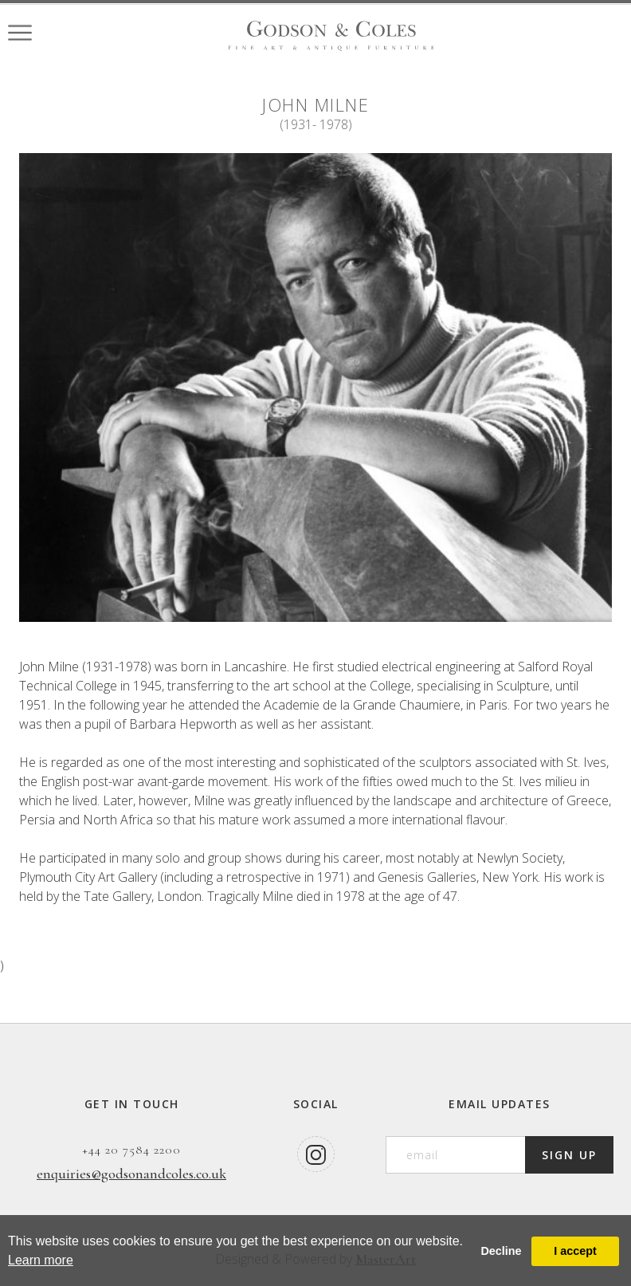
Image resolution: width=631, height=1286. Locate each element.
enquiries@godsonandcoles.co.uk (131, 1173)
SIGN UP (569, 1154)
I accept (575, 1251)
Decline (500, 1251)
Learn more (40, 1260)
